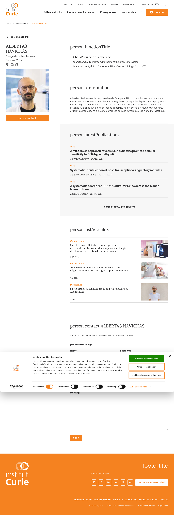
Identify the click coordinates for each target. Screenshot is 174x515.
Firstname (126, 350)
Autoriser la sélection (146, 490)
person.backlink (17, 37)
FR (166, 6)
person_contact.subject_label (88, 378)
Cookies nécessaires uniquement (147, 498)
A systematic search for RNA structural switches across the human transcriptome (114, 187)
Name (74, 350)
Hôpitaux (80, 4)
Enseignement (108, 12)
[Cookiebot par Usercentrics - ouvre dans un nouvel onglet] (16, 510)
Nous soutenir (129, 12)
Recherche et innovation (81, 12)
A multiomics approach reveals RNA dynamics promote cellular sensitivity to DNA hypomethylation (112, 152)
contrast (147, 4)
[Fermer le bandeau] (170, 479)
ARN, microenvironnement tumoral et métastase (112, 62)
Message (76, 392)
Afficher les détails (138, 510)
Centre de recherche (97, 4)
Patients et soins (52, 12)
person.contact (27, 118)
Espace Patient (129, 4)
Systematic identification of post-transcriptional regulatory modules (116, 170)
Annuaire (114, 4)
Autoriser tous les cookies (146, 482)
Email (74, 364)
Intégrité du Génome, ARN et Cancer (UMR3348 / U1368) (115, 66)
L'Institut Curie (66, 4)
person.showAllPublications (119, 206)
